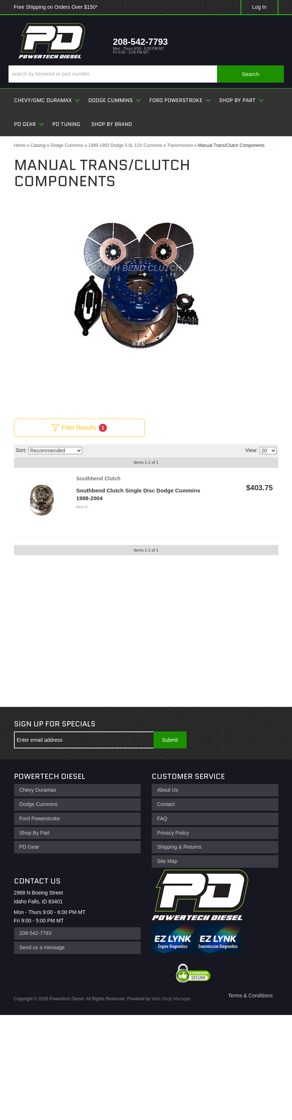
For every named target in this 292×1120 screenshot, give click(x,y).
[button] (146, 74)
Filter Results (79, 428)
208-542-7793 (35, 933)
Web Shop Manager (171, 998)
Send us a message (42, 947)
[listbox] (55, 450)
